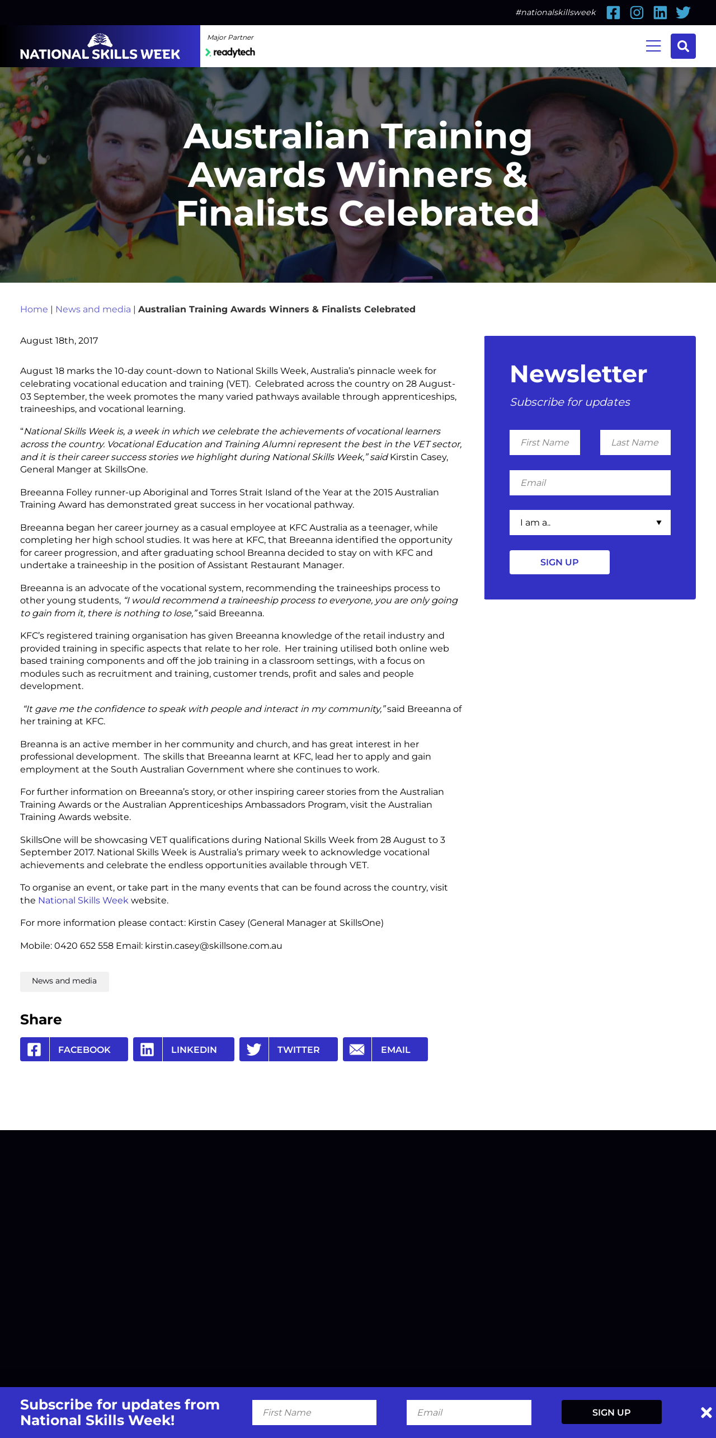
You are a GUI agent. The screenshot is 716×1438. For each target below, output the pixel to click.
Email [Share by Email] (377, 1049)
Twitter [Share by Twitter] (279, 1049)
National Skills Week (83, 900)
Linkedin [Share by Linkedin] (175, 1049)
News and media (93, 309)
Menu (653, 45)
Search (683, 46)
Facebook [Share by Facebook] (65, 1049)
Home (34, 309)
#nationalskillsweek (555, 12)
